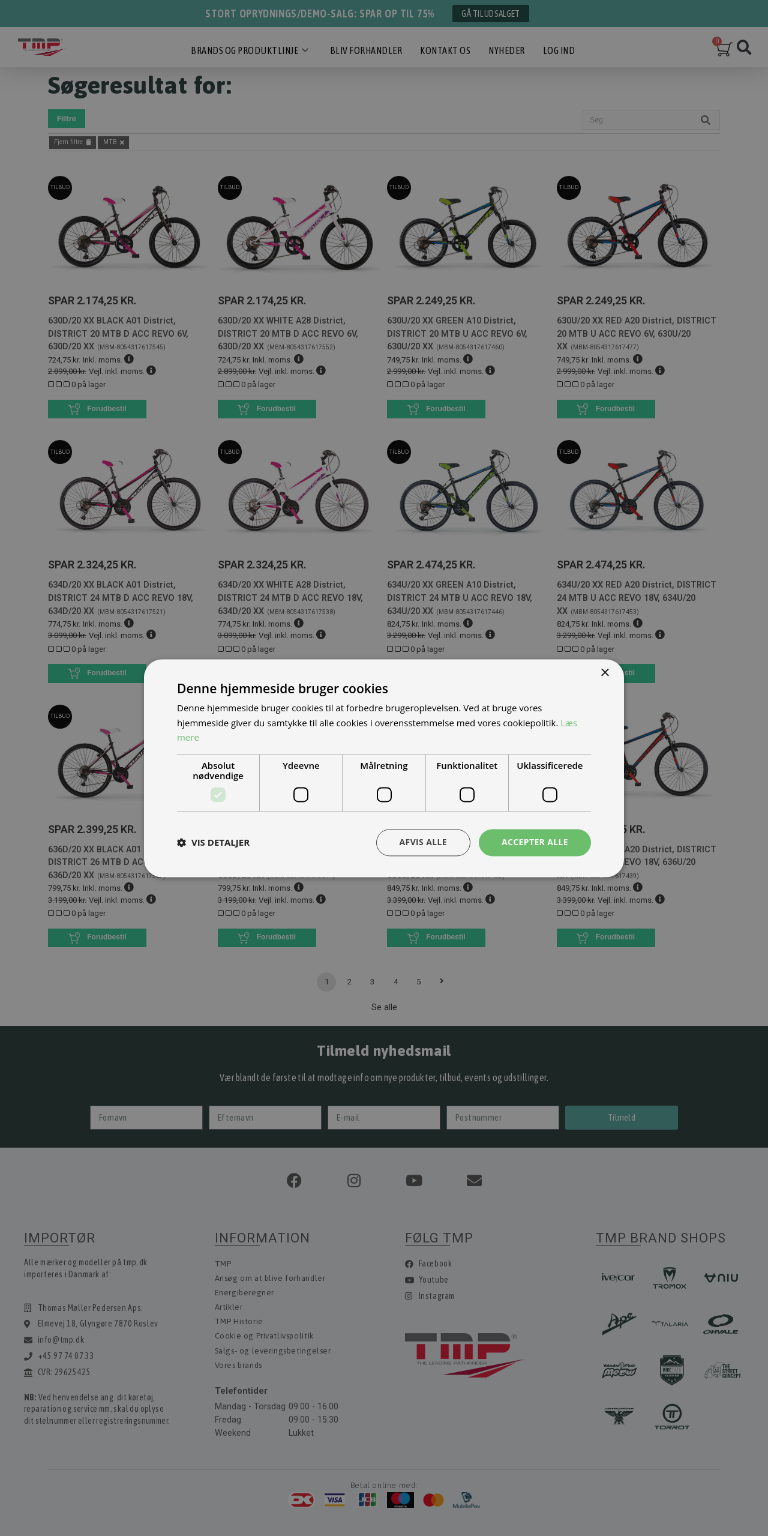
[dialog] (384, 768)
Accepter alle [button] (535, 842)
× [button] (604, 673)
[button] (213, 842)
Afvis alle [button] (423, 842)
